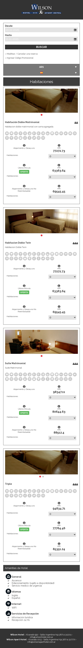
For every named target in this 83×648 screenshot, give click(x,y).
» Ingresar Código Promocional (19, 58)
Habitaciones (12, 155)
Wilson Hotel (41, 9)
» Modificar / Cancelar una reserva (21, 54)
